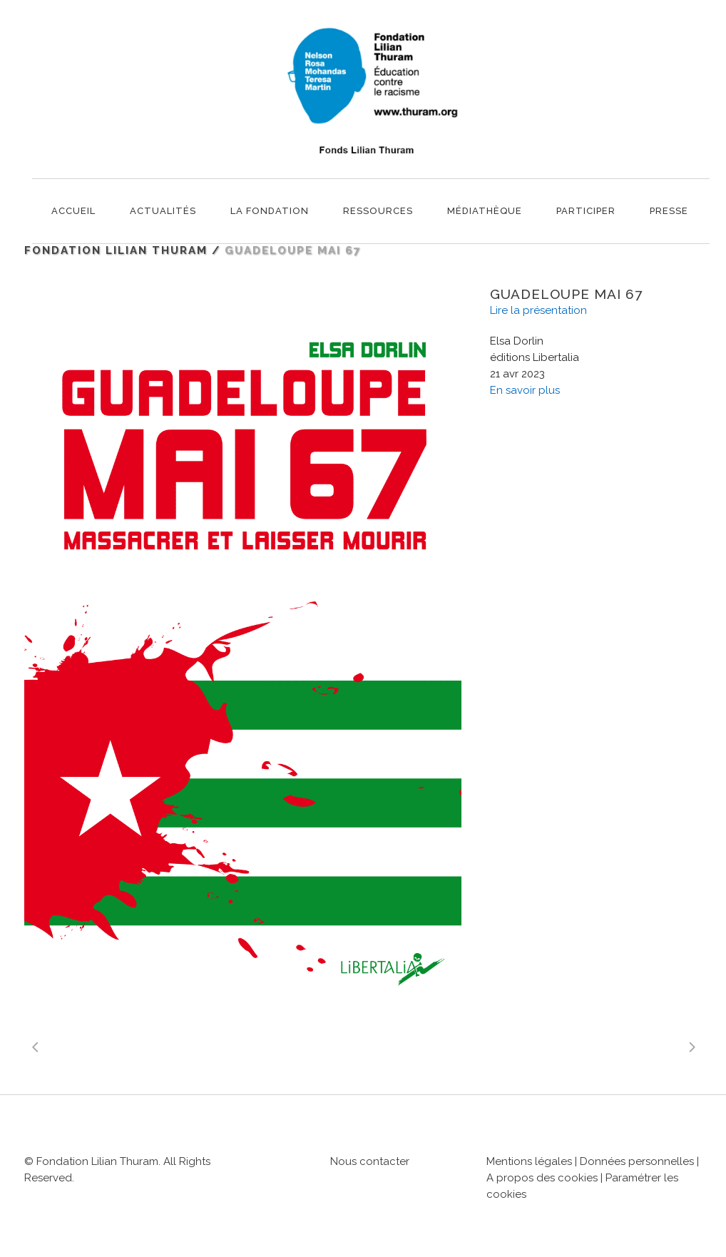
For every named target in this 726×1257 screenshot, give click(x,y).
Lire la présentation (538, 310)
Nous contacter (369, 1161)
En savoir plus (525, 390)
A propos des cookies (543, 1177)
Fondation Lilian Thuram (116, 250)
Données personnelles (637, 1161)
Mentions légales (529, 1161)
